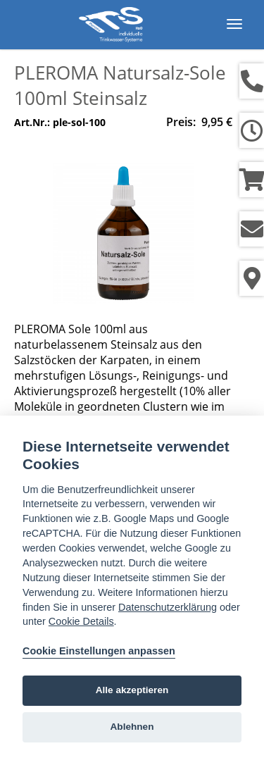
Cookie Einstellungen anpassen (99, 651)
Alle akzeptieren (132, 690)
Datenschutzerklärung (167, 607)
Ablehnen (132, 726)
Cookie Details (81, 621)
